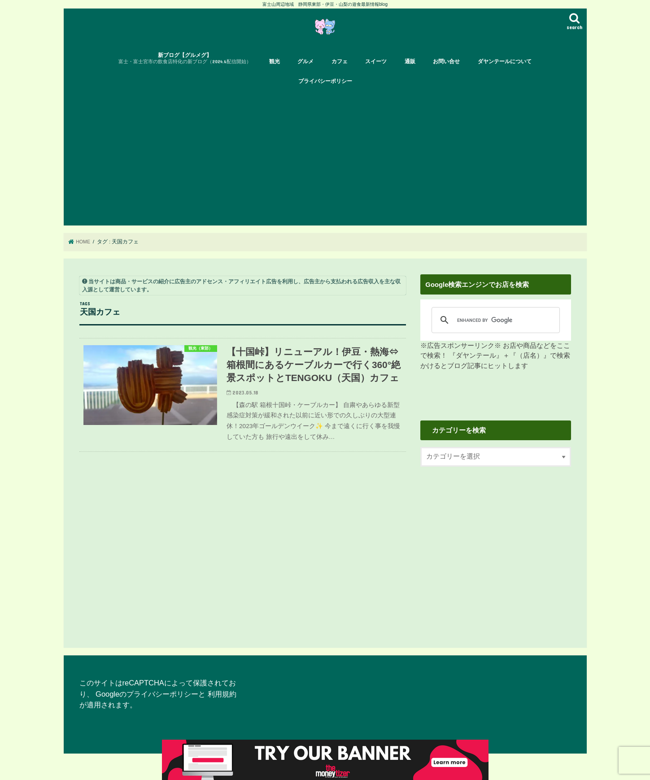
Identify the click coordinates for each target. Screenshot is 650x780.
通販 (410, 73)
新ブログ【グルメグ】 (184, 70)
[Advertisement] (333, 170)
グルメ (305, 73)
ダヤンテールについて (505, 73)
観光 (274, 73)
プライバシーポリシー (325, 93)
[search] (492, 331)
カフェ (340, 73)
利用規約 (222, 706)
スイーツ (376, 73)
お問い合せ (446, 73)
